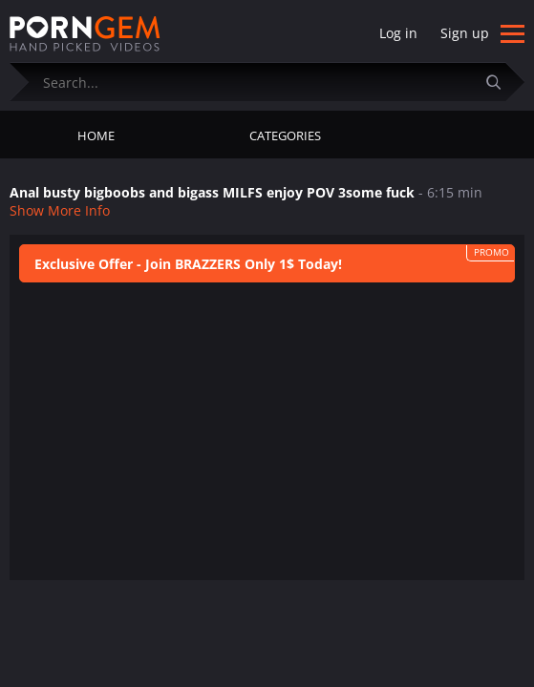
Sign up (464, 33)
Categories (285, 135)
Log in (398, 33)
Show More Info (60, 210)
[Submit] (500, 81)
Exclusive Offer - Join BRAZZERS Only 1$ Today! (188, 264)
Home (96, 135)
